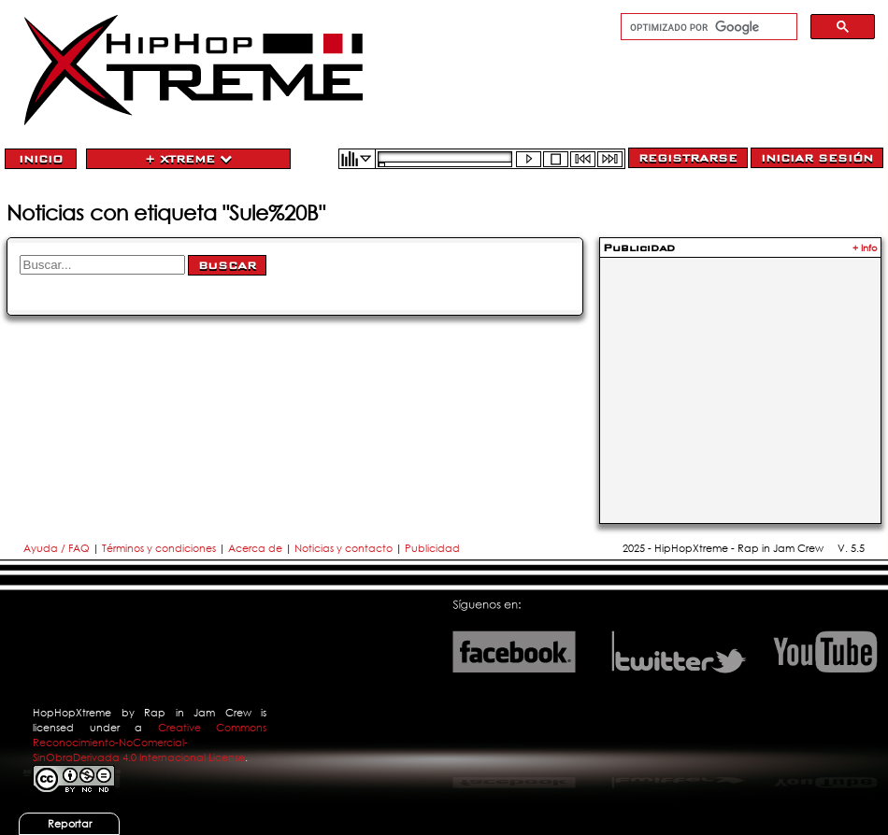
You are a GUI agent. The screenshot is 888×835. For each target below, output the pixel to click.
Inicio (41, 158)
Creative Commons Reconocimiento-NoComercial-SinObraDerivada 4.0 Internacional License (149, 742)
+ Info (865, 248)
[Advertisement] (740, 379)
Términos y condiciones (159, 548)
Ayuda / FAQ (58, 548)
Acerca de (255, 548)
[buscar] (707, 27)
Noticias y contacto (344, 548)
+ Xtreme (188, 158)
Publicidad (432, 548)
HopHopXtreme (72, 712)
